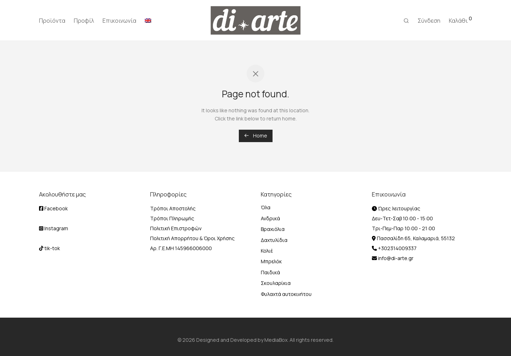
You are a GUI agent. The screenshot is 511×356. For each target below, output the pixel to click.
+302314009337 (397, 248)
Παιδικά (270, 272)
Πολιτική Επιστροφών (176, 228)
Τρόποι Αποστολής (173, 208)
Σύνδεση (429, 21)
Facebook (53, 208)
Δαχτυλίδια (274, 240)
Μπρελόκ (271, 261)
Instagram (53, 228)
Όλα (265, 207)
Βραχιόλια (273, 229)
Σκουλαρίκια (276, 283)
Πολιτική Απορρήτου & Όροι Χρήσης (192, 238)
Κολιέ (267, 250)
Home (255, 135)
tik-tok (49, 248)
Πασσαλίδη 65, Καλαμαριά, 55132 (415, 238)
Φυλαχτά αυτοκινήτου (286, 294)
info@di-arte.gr (395, 258)
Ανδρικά (270, 218)
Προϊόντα (52, 21)
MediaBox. (276, 339)
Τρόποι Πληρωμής (172, 218)
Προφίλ (84, 21)
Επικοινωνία (119, 21)
